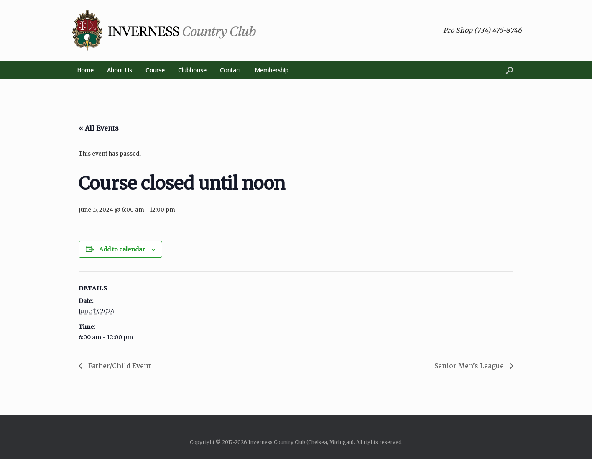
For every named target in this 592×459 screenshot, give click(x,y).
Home (85, 70)
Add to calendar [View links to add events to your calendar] (122, 249)
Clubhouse (192, 70)
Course (155, 70)
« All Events (99, 128)
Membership (271, 70)
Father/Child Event (119, 366)
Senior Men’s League (469, 366)
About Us (119, 70)
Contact (230, 70)
